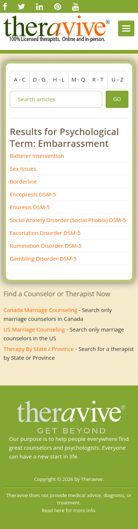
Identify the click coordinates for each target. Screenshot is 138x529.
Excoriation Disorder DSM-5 (45, 232)
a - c (20, 79)
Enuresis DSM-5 (30, 207)
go (117, 98)
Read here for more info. (69, 510)
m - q (78, 79)
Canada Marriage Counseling (40, 310)
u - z (117, 79)
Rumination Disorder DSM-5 (46, 245)
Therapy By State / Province (38, 348)
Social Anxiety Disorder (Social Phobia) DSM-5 (68, 220)
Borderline (23, 181)
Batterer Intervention (37, 155)
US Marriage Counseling (34, 329)
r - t (97, 79)
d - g (39, 79)
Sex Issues (23, 168)
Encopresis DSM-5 (33, 194)
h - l (59, 79)
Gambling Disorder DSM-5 (43, 258)
